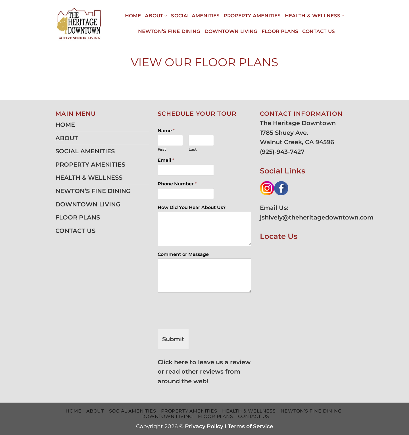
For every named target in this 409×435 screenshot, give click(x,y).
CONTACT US (318, 31)
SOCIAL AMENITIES (195, 15)
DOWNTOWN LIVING (231, 31)
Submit (173, 339)
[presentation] (201, 319)
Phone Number (177, 184)
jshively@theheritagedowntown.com (316, 217)
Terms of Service (250, 426)
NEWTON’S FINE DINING (169, 31)
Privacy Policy (204, 426)
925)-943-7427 (283, 151)
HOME (133, 15)
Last (193, 149)
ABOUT (156, 15)
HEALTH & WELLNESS (314, 15)
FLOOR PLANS (280, 31)
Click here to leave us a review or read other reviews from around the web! (204, 372)
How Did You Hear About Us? (192, 207)
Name (166, 130)
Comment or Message (183, 254)
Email (166, 160)
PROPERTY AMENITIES (252, 15)
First (162, 149)
